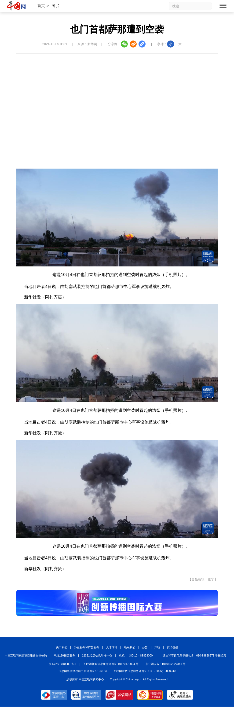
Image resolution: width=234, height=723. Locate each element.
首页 (41, 6)
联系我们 (129, 647)
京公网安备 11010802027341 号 (165, 664)
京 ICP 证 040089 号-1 (62, 664)
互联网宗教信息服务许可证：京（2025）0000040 (144, 671)
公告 (145, 647)
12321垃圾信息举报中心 (97, 655)
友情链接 (172, 647)
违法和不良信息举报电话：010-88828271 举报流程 (195, 655)
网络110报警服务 (64, 655)
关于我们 (61, 647)
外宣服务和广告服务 (86, 647)
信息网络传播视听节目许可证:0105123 (82, 671)
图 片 (55, 6)
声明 (157, 647)
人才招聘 (111, 647)
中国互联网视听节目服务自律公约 (26, 655)
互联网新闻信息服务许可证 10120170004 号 (111, 664)
